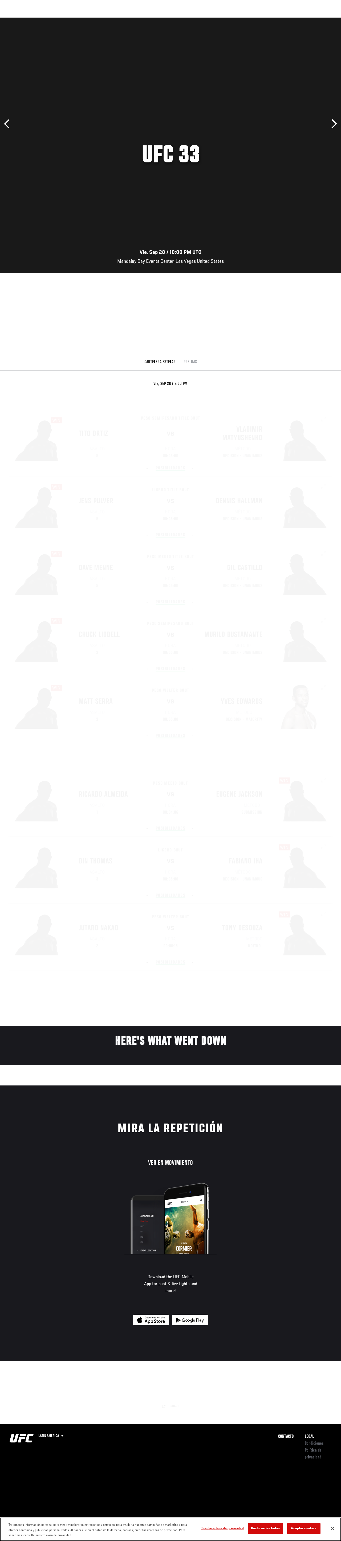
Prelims (190, 362)
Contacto (286, 1436)
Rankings (38, 20)
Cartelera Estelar (160, 362)
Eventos (15, 20)
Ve (286, 20)
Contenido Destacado (99, 20)
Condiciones (314, 1443)
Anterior (8, 124)
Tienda (310, 20)
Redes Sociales (263, 20)
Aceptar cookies (303, 1528)
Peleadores (64, 20)
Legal (309, 1436)
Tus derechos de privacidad (222, 1528)
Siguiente (332, 124)
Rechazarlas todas (265, 1528)
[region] (170, 1529)
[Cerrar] (332, 1528)
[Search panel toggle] (323, 20)
